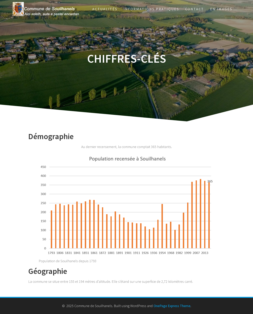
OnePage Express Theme (172, 306)
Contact (194, 9)
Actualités (104, 9)
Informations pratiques (151, 9)
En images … (224, 9)
